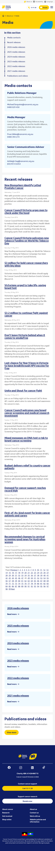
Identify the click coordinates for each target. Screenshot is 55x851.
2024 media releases (18, 643)
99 (10, 589)
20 (26, 572)
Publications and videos (17, 76)
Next (13, 589)
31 (16, 575)
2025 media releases (18, 625)
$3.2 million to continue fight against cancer (26, 314)
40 (44, 575)
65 (35, 581)
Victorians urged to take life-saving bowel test (25, 286)
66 (38, 581)
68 (44, 581)
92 (32, 586)
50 (32, 578)
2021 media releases (18, 695)
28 (7, 575)
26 (44, 572)
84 (7, 586)
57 (10, 581)
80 (38, 583)
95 (41, 586)
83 (48, 583)
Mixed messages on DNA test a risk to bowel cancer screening (26, 439)
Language (48, 2)
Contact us (34, 812)
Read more (12, 614)
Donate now (27, 801)
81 (41, 583)
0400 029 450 (13, 107)
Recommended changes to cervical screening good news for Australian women (25, 539)
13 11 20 (33, 7)
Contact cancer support (27, 784)
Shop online (6, 819)
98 (7, 589)
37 (35, 575)
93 (35, 586)
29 (10, 575)
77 (29, 583)
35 (29, 575)
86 (13, 586)
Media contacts (14, 37)
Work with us (35, 816)
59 (16, 581)
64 (32, 581)
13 (47, 570)
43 (10, 578)
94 (38, 586)
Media (17, 16)
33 (22, 575)
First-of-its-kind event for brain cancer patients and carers (27, 514)
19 (22, 572)
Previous (14, 570)
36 (32, 575)
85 (10, 586)
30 (13, 575)
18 (19, 572)
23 (35, 572)
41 (48, 575)
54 (44, 578)
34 (26, 575)
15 (10, 572)
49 (29, 578)
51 (35, 578)
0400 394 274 (13, 137)
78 (32, 583)
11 (41, 570)
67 (41, 581)
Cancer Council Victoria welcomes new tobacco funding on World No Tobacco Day (27, 240)
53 (41, 578)
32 (19, 575)
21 (29, 572)
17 (16, 572)
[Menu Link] (51, 8)
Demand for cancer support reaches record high (25, 489)
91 (29, 586)
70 (7, 583)
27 (48, 572)
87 (16, 586)
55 (48, 578)
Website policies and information (38, 820)
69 (48, 581)
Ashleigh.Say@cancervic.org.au (20, 161)
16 (13, 572)
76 (26, 583)
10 (38, 570)
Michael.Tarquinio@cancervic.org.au (22, 104)
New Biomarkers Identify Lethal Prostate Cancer (23, 186)
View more (11, 732)
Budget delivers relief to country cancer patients (27, 467)
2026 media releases (18, 608)
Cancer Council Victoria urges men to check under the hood (26, 211)
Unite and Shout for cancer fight (23, 390)
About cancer (7, 809)
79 (35, 583)
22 (32, 572)
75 (22, 583)
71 (10, 583)
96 (44, 586)
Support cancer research (27, 796)
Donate (45, 7)
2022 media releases (18, 678)
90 (26, 586)
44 (13, 578)
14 (7, 572)
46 (19, 578)
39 (41, 575)
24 (38, 572)
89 (22, 586)
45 (16, 578)
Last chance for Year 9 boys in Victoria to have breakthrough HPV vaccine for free (27, 365)
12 (44, 570)
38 (38, 575)
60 (19, 581)
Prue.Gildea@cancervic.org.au (20, 134)
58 (13, 581)
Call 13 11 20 (27, 788)
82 (44, 583)
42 (7, 578)
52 (38, 578)
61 (22, 581)
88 (19, 586)
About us (28, 2)
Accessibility (38, 2)
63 (29, 581)
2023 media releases (18, 660)
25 (41, 572)
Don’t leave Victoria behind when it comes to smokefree (25, 336)
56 (7, 581)
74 (19, 583)
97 (48, 586)
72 (13, 583)
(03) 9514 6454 (14, 164)
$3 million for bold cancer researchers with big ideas (26, 264)
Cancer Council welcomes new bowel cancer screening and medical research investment (27, 412)
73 (16, 583)
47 (22, 578)
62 (26, 581)
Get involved (7, 816)
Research (5, 812)
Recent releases (14, 42)
